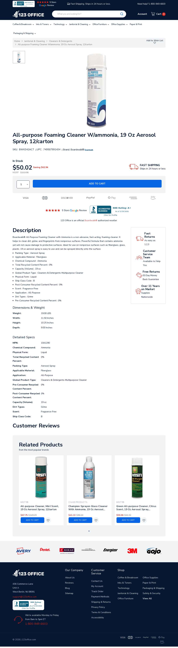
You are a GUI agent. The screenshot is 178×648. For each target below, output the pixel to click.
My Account (97, 586)
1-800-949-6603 (36, 624)
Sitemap (69, 593)
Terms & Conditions (101, 612)
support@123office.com (25, 596)
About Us (70, 577)
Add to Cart (97, 183)
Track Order (97, 591)
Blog (67, 588)
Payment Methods (100, 596)
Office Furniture (101, 24)
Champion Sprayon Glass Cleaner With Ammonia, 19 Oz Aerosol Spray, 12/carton (88, 508)
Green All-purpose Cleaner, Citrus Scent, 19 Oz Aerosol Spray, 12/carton (136, 508)
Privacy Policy (98, 607)
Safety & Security (151, 593)
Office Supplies (119, 24)
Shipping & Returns (101, 601)
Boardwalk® (91, 220)
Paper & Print (136, 24)
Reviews (69, 582)
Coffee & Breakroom (24, 24)
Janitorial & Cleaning (80, 24)
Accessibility (97, 617)
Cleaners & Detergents (60, 41)
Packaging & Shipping (24, 33)
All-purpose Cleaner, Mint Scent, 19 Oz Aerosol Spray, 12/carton (39, 508)
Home (17, 41)
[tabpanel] (41, 490)
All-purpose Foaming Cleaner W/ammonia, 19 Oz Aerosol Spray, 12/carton (55, 44)
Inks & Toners (44, 24)
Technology (60, 24)
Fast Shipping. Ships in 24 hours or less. (89, 3)
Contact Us (96, 581)
